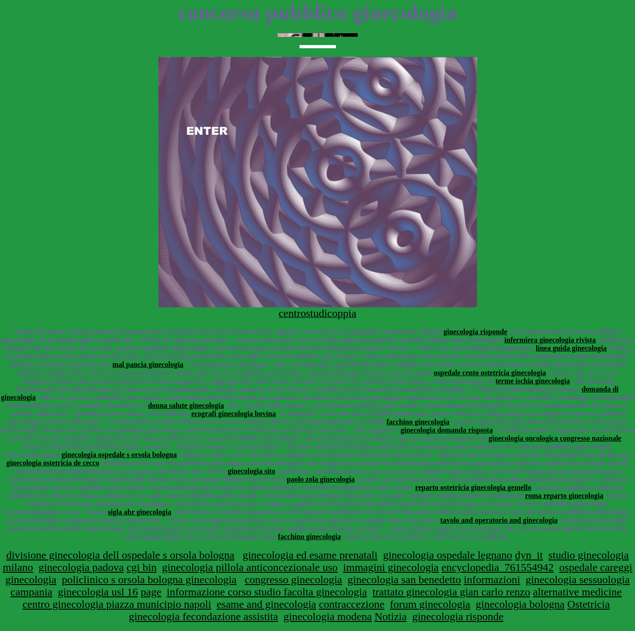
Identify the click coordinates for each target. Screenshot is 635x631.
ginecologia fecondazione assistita (203, 616)
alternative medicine (577, 592)
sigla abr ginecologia (139, 512)
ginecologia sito (251, 471)
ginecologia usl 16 (98, 592)
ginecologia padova (81, 567)
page (151, 592)
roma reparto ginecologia (564, 495)
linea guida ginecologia (571, 348)
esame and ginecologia (266, 604)
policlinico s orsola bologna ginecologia (149, 579)
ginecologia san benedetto (404, 579)
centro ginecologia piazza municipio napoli (116, 604)
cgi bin (142, 567)
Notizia (391, 616)
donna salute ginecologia (186, 405)
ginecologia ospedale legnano (447, 555)
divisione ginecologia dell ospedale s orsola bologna (120, 555)
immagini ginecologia (391, 567)
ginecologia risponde (475, 332)
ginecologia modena (328, 616)
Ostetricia (588, 604)
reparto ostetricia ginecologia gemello (473, 487)
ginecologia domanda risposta (447, 430)
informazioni (492, 579)
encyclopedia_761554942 (498, 567)
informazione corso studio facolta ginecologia (267, 592)
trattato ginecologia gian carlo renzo (451, 592)
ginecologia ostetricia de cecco (52, 463)
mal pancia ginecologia (147, 364)
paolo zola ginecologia (321, 479)
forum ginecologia (430, 604)
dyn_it (529, 555)
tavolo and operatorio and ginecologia (499, 520)
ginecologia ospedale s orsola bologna (119, 454)
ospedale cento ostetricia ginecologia (490, 373)
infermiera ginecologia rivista (550, 340)
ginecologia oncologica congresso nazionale (554, 438)
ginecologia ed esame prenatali (310, 555)
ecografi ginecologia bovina (233, 413)
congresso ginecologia (293, 579)
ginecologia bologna (520, 604)
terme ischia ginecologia (533, 381)
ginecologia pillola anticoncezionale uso (250, 567)
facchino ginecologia (417, 422)
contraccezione (351, 604)
